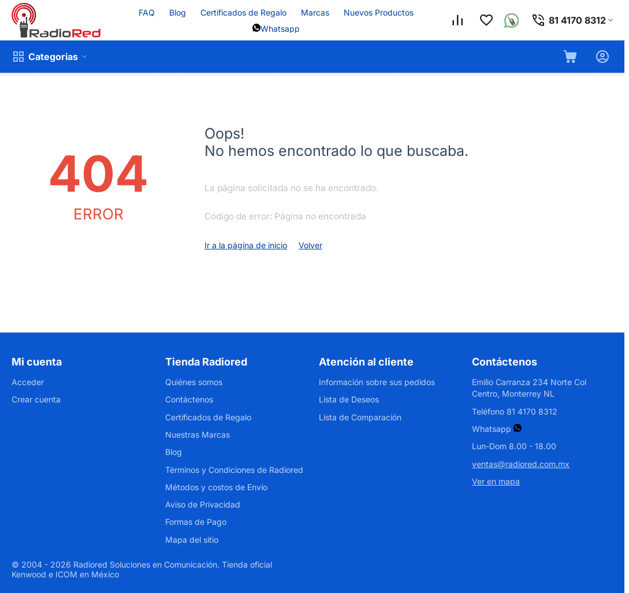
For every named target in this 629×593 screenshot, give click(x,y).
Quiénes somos (193, 382)
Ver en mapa (496, 481)
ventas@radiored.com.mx (521, 464)
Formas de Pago (195, 522)
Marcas (315, 12)
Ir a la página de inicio (245, 245)
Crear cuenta (36, 399)
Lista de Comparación (360, 417)
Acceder (28, 382)
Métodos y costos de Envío (216, 487)
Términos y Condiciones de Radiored (234, 470)
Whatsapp (280, 28)
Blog (177, 12)
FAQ (147, 12)
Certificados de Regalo (243, 12)
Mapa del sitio (191, 539)
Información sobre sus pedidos (377, 382)
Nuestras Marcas (197, 434)
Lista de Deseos (349, 399)
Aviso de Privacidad (202, 504)
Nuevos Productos (379, 12)
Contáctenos (189, 399)
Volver (310, 245)
